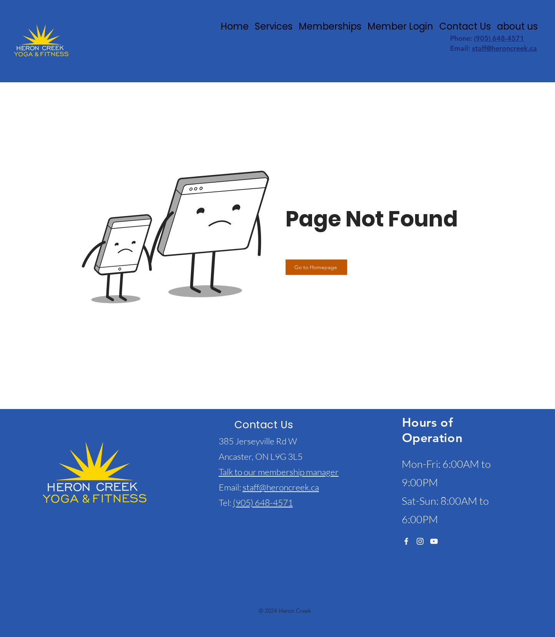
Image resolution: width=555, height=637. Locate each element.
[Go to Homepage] (316, 267)
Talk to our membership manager (279, 471)
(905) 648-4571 (499, 38)
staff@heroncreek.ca (504, 48)
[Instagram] (420, 541)
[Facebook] (406, 541)
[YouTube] (434, 541)
